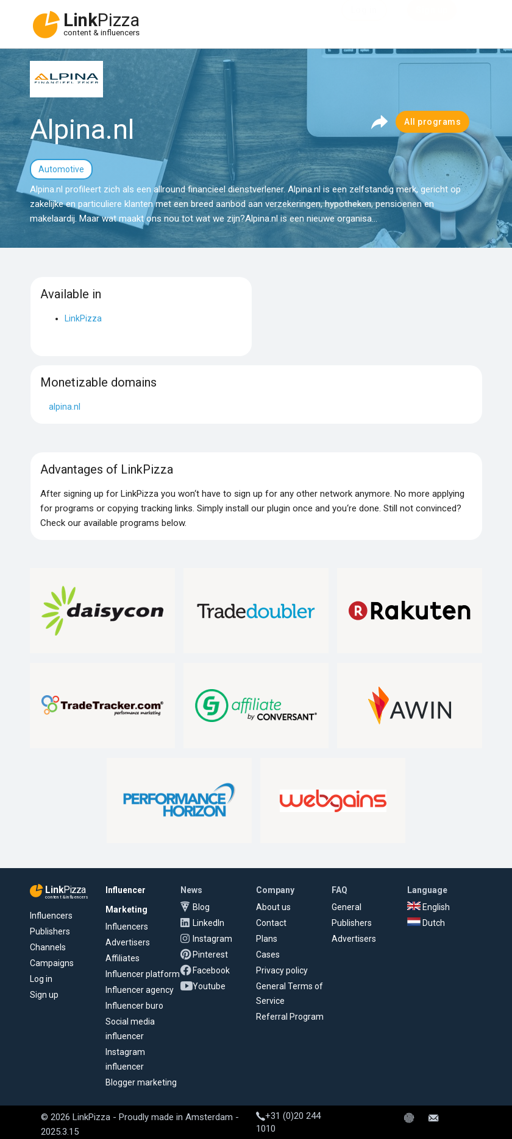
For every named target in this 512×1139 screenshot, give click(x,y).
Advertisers (127, 942)
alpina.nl (64, 407)
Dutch (426, 923)
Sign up (44, 995)
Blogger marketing (141, 1082)
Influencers (51, 915)
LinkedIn (208, 923)
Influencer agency (139, 990)
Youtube (209, 986)
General (346, 907)
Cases (268, 954)
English (428, 907)
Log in (41, 979)
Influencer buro (134, 1006)
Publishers (50, 931)
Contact (271, 923)
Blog (201, 907)
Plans (266, 939)
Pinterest (210, 954)
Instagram (212, 939)
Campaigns (52, 963)
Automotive (61, 169)
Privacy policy (282, 970)
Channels (48, 947)
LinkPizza (83, 318)
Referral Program (290, 1017)
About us (273, 907)
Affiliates (122, 958)
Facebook (211, 970)
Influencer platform (142, 974)
